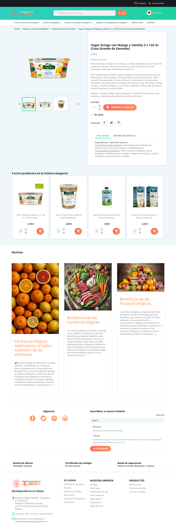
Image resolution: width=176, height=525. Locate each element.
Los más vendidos (137, 491)
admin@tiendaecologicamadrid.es (31, 521)
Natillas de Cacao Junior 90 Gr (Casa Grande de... (107, 216)
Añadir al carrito (120, 107)
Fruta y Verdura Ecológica (27, 22)
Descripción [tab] (103, 135)
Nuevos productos (137, 488)
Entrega (93, 484)
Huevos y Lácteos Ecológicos (78, 22)
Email (95, 420)
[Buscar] (84, 13)
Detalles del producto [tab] (124, 135)
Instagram (65, 418)
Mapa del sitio (96, 506)
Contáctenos (95, 502)
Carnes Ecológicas (52, 22)
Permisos (97, 426)
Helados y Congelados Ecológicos (112, 22)
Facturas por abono (73, 491)
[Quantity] (20, 231)
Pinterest (118, 122)
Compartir (104, 122)
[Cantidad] (94, 107)
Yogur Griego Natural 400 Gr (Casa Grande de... (69, 216)
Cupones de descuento (74, 498)
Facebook (32, 418)
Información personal (74, 484)
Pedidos (67, 488)
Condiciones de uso (99, 491)
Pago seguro (96, 499)
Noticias (151, 22)
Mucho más (137, 22)
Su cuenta (70, 480)
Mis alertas (69, 502)
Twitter (43, 418)
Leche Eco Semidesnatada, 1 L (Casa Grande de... (145, 216)
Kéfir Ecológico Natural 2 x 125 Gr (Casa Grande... (31, 216)
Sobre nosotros (97, 495)
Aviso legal (120, 442)
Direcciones (69, 495)
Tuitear (111, 122)
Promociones (135, 484)
